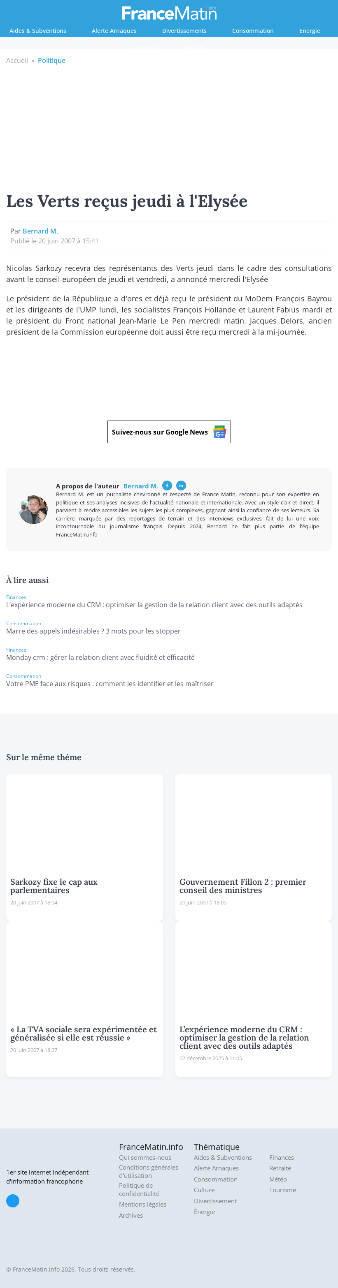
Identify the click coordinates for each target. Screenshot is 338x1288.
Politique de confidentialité (139, 1190)
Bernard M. (40, 231)
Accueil (17, 60)
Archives (131, 1215)
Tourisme (282, 1190)
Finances (145, 48)
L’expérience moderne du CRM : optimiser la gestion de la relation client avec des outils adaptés (154, 604)
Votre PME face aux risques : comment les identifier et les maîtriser (110, 683)
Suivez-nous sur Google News (169, 432)
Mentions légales (142, 1204)
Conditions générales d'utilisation (148, 1171)
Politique (51, 60)
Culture (204, 1190)
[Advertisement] (169, 127)
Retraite (194, 48)
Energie (309, 31)
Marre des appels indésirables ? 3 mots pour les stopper (93, 631)
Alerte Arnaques (114, 31)
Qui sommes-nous (145, 1157)
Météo (278, 1179)
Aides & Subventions (37, 31)
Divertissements (184, 31)
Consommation (253, 31)
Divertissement (215, 1201)
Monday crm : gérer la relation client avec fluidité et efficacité (100, 657)
